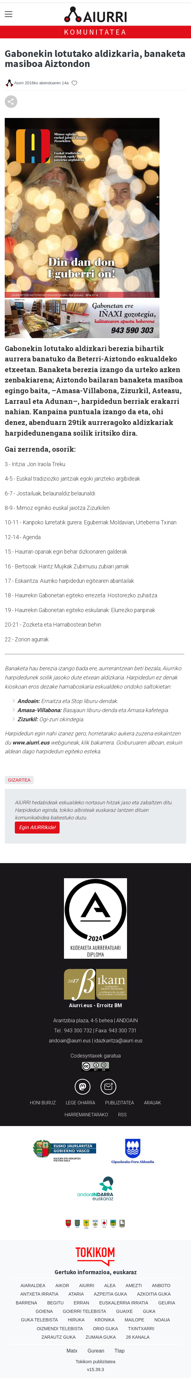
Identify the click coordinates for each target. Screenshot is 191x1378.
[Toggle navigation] (8, 14)
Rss (122, 1115)
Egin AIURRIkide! (37, 827)
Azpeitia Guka (110, 1294)
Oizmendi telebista (60, 1328)
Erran (81, 1302)
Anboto (161, 1285)
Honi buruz (43, 1103)
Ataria (76, 1294)
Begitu (55, 1302)
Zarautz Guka (59, 1337)
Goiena (44, 1311)
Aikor (62, 1285)
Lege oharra (80, 1103)
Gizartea (19, 780)
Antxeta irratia (39, 1294)
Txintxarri (141, 1328)
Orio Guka (105, 1328)
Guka (149, 1311)
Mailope (134, 1319)
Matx (72, 1350)
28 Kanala (138, 1337)
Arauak (152, 1103)
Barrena (26, 1302)
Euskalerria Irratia (123, 1302)
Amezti (134, 1285)
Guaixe (124, 1311)
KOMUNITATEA (95, 32)
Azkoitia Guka (154, 1294)
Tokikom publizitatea (95, 1361)
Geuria (166, 1302)
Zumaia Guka (101, 1337)
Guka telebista (39, 1319)
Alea (110, 1285)
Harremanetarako (86, 1115)
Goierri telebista (84, 1311)
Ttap (119, 1350)
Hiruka (76, 1319)
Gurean (96, 1350)
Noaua (162, 1319)
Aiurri (86, 1285)
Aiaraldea (32, 1285)
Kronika (104, 1319)
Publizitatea (119, 1103)
